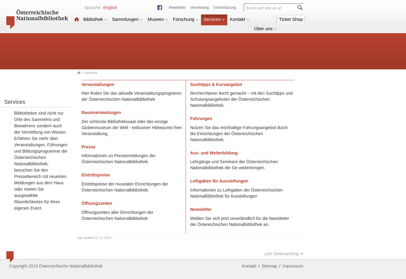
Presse (88, 146)
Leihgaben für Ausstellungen (219, 181)
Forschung (186, 19)
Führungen (201, 118)
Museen (158, 19)
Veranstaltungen (98, 84)
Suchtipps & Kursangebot (216, 84)
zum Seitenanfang (284, 253)
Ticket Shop (291, 19)
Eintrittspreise (96, 175)
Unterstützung (224, 7)
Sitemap (269, 266)
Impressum (293, 266)
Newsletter (177, 7)
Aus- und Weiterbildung (214, 153)
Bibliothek (95, 19)
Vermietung (199, 7)
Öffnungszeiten (97, 203)
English (110, 7)
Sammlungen (127, 19)
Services (214, 19)
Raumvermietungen (101, 112)
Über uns (265, 28)
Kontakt (239, 19)
